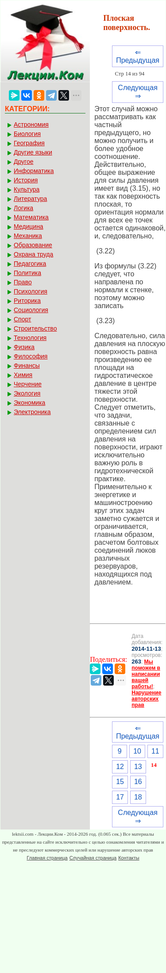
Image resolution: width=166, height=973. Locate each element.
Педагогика (30, 263)
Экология (27, 393)
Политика (27, 272)
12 (120, 766)
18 (138, 797)
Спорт (22, 319)
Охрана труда (33, 254)
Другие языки (33, 152)
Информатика (34, 170)
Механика (28, 235)
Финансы (27, 365)
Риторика (27, 300)
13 (138, 766)
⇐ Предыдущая (137, 56)
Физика (24, 347)
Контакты (128, 857)
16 (138, 781)
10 (137, 751)
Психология (30, 291)
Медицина (28, 226)
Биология (27, 133)
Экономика (29, 402)
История (26, 180)
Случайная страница (92, 857)
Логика (23, 207)
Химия (23, 374)
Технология (30, 337)
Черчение (28, 384)
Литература (30, 198)
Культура (26, 189)
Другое (23, 161)
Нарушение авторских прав (146, 699)
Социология (31, 309)
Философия (30, 356)
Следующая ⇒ (138, 92)
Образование (33, 245)
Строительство (35, 328)
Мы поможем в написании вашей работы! (145, 674)
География (29, 143)
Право (23, 282)
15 (120, 781)
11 (155, 751)
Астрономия (31, 124)
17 (120, 797)
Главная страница (47, 857)
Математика (31, 217)
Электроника (32, 411)
